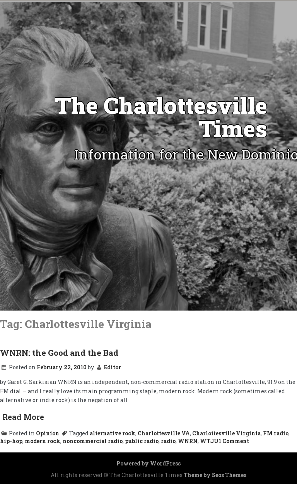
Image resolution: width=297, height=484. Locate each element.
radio (168, 441)
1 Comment (233, 441)
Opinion (47, 433)
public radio (142, 441)
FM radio (275, 433)
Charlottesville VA (164, 433)
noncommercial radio (93, 441)
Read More (23, 417)
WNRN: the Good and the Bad (59, 352)
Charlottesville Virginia (226, 433)
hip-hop (11, 441)
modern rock (42, 441)
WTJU (209, 441)
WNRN (188, 441)
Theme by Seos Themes (215, 475)
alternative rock (112, 433)
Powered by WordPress (148, 463)
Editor (112, 367)
